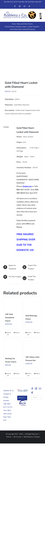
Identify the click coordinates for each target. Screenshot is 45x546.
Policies (8, 437)
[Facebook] (32, 388)
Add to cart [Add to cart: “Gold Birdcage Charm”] (29, 333)
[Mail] (40, 388)
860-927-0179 (12, 2)
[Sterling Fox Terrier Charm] (12, 347)
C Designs (36, 437)
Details (17, 332)
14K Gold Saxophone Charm (9, 317)
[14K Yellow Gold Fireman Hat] (33, 346)
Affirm (28, 224)
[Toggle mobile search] (40, 16)
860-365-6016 (27, 2)
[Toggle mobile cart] (40, 18)
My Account (17, 437)
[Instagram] (36, 388)
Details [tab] (6, 127)
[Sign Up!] (32, 392)
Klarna (19, 227)
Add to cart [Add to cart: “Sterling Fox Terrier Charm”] (9, 374)
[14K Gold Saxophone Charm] (12, 303)
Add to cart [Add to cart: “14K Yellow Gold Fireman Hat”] (29, 374)
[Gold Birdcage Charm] (33, 304)
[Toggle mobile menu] (40, 14)
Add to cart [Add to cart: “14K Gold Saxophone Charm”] (9, 333)
